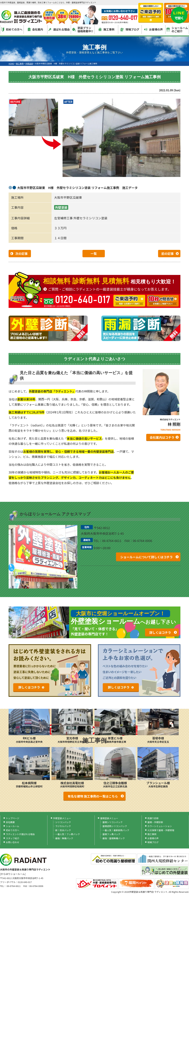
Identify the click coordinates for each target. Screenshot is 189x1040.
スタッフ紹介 (12, 838)
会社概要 (10, 822)
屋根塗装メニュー (109, 818)
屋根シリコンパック (112, 822)
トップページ (12, 818)
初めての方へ (11, 29)
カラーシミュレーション (159, 826)
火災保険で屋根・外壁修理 (160, 830)
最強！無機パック (64, 838)
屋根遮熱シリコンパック (114, 826)
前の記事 (167, 253)
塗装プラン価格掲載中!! (82, 29)
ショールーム (12, 826)
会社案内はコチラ (162, 437)
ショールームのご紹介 (177, 29)
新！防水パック (63, 830)
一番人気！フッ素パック (67, 834)
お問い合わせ (12, 842)
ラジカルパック (63, 826)
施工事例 (106, 29)
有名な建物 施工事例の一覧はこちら (93, 796)
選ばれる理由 (59, 29)
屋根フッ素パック (111, 834)
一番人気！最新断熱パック (115, 830)
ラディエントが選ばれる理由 (20, 834)
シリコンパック (63, 822)
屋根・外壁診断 (155, 822)
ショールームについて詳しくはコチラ (146, 557)
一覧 (94, 253)
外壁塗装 (61, 207)
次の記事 (21, 253)
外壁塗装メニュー (62, 818)
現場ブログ (130, 29)
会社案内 (35, 29)
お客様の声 (153, 29)
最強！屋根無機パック (113, 838)
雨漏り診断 (153, 818)
